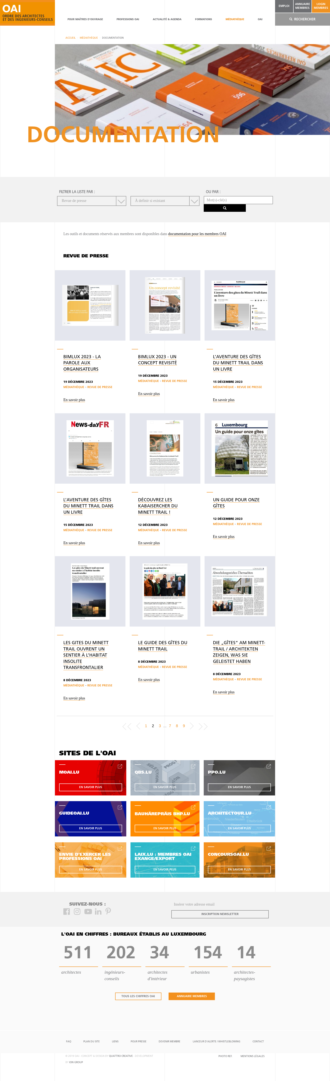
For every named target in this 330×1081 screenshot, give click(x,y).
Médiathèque (235, 19)
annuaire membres (302, 6)
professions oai (128, 19)
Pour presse (138, 1041)
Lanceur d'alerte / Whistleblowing (216, 1041)
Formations (203, 19)
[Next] (191, 726)
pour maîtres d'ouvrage (85, 19)
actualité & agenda (167, 19)
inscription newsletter (220, 914)
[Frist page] (127, 726)
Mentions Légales (253, 1056)
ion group (76, 1062)
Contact (258, 1041)
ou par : (213, 192)
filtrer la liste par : (77, 192)
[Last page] (203, 726)
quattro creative (121, 1056)
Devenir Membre (169, 1041)
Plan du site (91, 1041)
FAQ (68, 1041)
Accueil (70, 38)
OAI (260, 19)
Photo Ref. (225, 1056)
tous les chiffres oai (138, 996)
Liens (115, 1041)
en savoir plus (90, 787)
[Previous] (138, 726)
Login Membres (321, 6)
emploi (284, 6)
